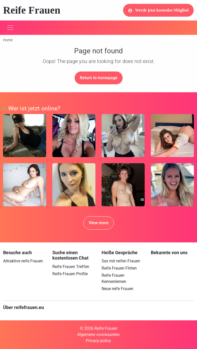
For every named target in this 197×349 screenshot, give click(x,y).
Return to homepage (98, 77)
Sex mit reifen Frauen (121, 261)
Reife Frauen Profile (70, 273)
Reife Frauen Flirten (119, 268)
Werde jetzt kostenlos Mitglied (158, 10)
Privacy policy (98, 340)
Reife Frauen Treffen (70, 266)
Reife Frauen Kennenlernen (114, 278)
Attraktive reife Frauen (23, 261)
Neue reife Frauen (117, 288)
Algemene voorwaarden (98, 334)
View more (99, 222)
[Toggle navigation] (10, 28)
